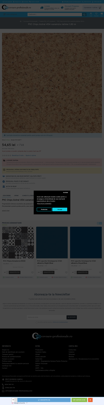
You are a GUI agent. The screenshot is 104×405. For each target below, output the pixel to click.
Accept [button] (59, 209)
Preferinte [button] (44, 209)
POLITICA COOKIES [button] (44, 203)
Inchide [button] (65, 192)
